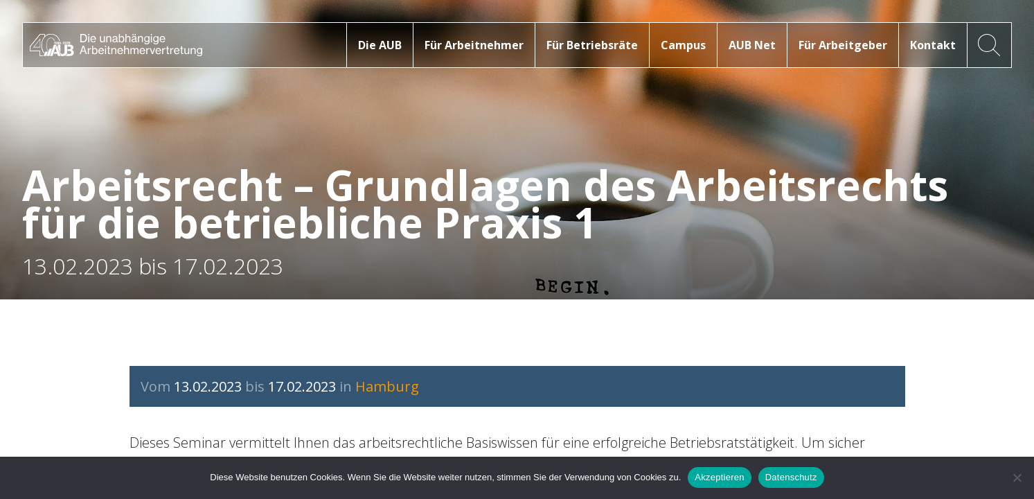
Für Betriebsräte (592, 45)
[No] (1017, 477)
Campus (683, 45)
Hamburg (387, 386)
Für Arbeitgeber (843, 45)
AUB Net (752, 45)
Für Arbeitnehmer (474, 45)
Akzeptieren (719, 477)
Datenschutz (791, 477)
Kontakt (933, 45)
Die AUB (380, 45)
